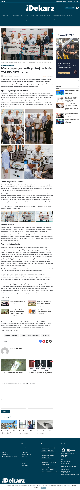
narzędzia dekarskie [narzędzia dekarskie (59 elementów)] (46, 457)
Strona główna (6, 15)
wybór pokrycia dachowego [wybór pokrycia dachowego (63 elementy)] (51, 471)
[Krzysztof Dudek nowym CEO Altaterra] (27, 424)
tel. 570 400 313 (65, 473)
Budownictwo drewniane (59, 15)
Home (3, 62)
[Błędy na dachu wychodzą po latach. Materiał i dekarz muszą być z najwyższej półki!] (32, 303)
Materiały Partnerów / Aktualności (54, 19)
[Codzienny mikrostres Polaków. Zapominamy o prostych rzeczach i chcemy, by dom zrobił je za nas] (5, 311)
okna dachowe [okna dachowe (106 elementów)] (45, 462)
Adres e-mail (4, 405)
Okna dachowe (34, 15)
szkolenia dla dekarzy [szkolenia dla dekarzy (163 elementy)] (49, 469)
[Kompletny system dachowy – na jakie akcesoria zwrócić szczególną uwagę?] (60, 99)
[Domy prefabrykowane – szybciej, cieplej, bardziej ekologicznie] (9, 424)
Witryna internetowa (32, 405)
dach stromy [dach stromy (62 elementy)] (50, 450)
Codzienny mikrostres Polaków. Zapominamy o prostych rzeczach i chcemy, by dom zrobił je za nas (17, 311)
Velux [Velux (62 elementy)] (43, 471)
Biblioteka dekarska (61, 1)
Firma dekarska (39, 19)
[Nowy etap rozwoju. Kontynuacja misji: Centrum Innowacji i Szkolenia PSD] (60, 121)
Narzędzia (11, 19)
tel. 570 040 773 (65, 463)
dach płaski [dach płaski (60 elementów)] (44, 450)
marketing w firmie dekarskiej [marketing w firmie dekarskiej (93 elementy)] (48, 455)
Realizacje (19, 19)
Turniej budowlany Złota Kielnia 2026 (18, 301)
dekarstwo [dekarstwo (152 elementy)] (44, 452)
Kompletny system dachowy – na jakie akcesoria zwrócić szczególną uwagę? (71, 99)
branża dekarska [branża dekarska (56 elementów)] (45, 448)
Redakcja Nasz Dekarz (8, 76)
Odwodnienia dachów (45, 15)
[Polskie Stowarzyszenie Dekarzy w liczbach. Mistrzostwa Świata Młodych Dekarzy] (60, 92)
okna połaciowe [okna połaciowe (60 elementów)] (53, 462)
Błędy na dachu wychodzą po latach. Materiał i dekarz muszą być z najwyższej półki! (44, 303)
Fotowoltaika (70, 15)
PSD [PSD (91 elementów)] (43, 469)
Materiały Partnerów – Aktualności (9, 456)
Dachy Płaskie (24, 15)
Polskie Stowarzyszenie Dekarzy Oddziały (12, 24)
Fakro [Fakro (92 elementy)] (54, 452)
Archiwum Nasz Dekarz (72, 1)
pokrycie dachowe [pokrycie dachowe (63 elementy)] (45, 464)
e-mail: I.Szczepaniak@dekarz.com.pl (70, 474)
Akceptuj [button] (43, 487)
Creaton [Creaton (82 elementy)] (52, 448)
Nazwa (3, 400)
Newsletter (4, 458)
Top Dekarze (46, 335)
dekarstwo (15, 335)
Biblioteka (4, 450)
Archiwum (4, 452)
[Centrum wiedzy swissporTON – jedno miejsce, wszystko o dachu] (32, 311)
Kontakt (27, 24)
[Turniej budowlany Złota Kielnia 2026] (5, 303)
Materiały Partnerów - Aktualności (13, 62)
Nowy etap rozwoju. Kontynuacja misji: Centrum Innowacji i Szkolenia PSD (72, 121)
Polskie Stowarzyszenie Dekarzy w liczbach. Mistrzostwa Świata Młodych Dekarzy (72, 92)
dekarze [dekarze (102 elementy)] (49, 452)
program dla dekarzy (34, 335)
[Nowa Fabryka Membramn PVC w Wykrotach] (45, 424)
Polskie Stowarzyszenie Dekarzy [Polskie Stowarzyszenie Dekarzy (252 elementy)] (48, 467)
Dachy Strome (15, 15)
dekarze (23, 335)
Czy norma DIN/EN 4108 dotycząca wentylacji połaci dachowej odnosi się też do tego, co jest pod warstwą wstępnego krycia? (72, 106)
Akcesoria (4, 19)
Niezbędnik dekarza (28, 19)
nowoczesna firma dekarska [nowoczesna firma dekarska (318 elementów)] (47, 459)
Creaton (8, 335)
